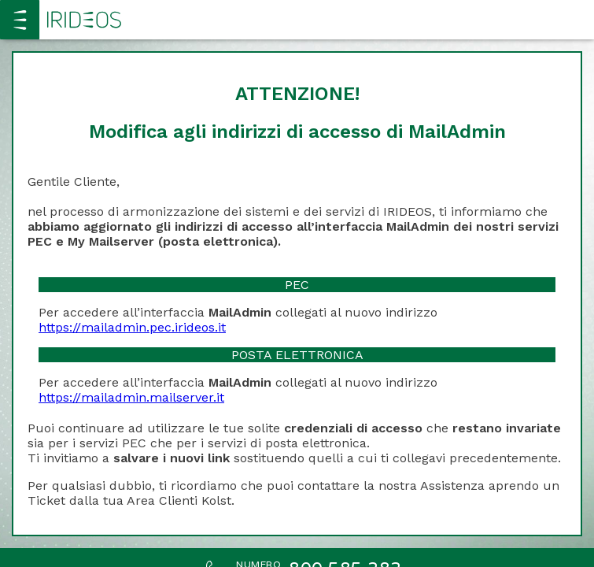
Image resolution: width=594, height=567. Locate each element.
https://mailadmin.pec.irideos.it (132, 327)
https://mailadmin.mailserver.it (131, 397)
